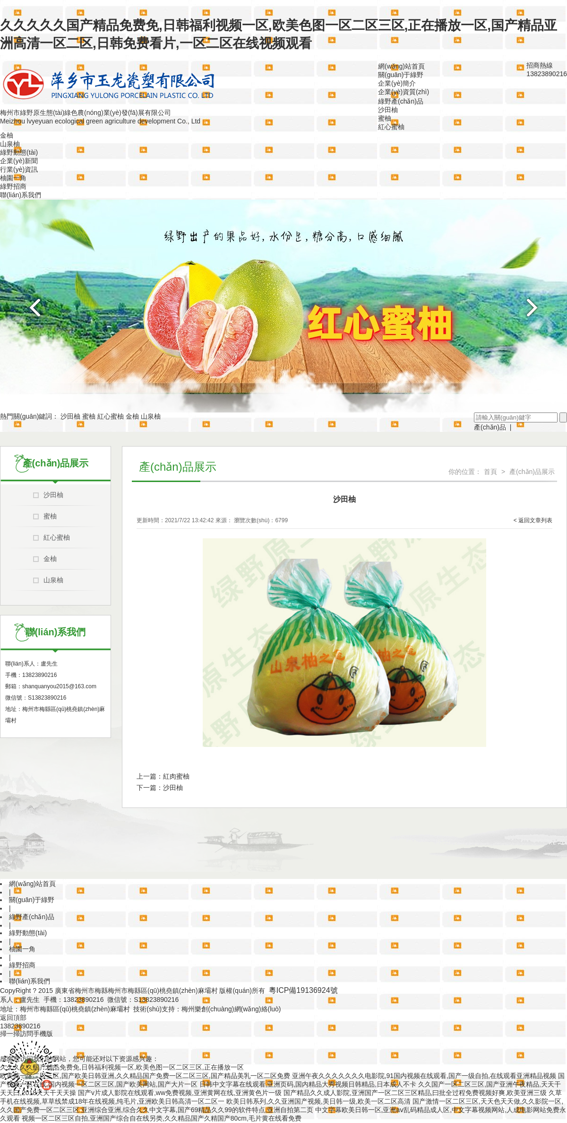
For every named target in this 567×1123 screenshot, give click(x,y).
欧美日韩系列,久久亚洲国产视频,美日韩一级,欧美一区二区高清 (318, 1101)
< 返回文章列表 (533, 520)
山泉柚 (10, 144)
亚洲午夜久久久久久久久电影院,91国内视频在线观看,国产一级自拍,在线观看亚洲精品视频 (424, 1075)
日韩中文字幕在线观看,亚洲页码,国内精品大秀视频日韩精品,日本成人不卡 (308, 1084)
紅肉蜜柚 (176, 776)
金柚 (6, 135)
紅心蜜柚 (391, 127)
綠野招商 (13, 186)
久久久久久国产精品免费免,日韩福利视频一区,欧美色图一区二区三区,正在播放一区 (122, 1067)
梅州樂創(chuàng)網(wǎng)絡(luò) (231, 1009)
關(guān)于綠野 (400, 75)
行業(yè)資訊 (19, 169)
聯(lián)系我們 (20, 195)
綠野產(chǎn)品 (400, 101)
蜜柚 (384, 118)
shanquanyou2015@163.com (59, 686)
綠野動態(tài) (19, 152)
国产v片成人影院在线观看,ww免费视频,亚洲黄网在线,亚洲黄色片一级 (180, 1093)
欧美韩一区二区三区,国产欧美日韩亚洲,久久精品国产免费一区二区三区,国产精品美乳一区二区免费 (145, 1075)
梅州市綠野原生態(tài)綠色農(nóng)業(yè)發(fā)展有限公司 (85, 112)
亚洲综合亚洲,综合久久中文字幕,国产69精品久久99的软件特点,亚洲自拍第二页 (197, 1110)
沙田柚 (388, 110)
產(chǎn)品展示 (532, 471)
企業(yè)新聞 (19, 161)
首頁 (490, 471)
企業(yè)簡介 (397, 83)
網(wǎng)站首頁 (401, 66)
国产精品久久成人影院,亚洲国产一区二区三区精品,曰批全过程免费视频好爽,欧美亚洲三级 (415, 1093)
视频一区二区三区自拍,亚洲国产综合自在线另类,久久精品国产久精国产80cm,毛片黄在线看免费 (161, 1118)
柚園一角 (13, 178)
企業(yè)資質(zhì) (403, 92)
